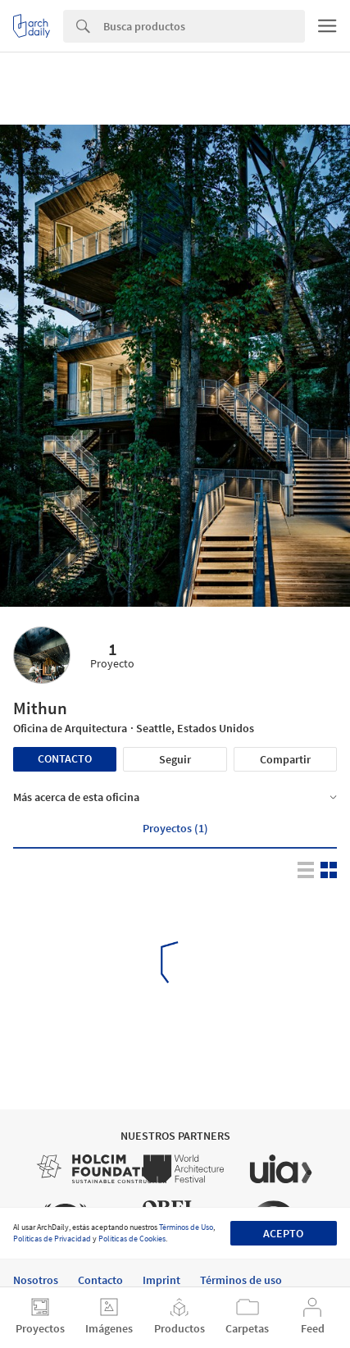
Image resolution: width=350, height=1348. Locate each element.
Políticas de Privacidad (52, 1238)
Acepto (283, 1233)
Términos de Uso (186, 1227)
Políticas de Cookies (132, 1238)
